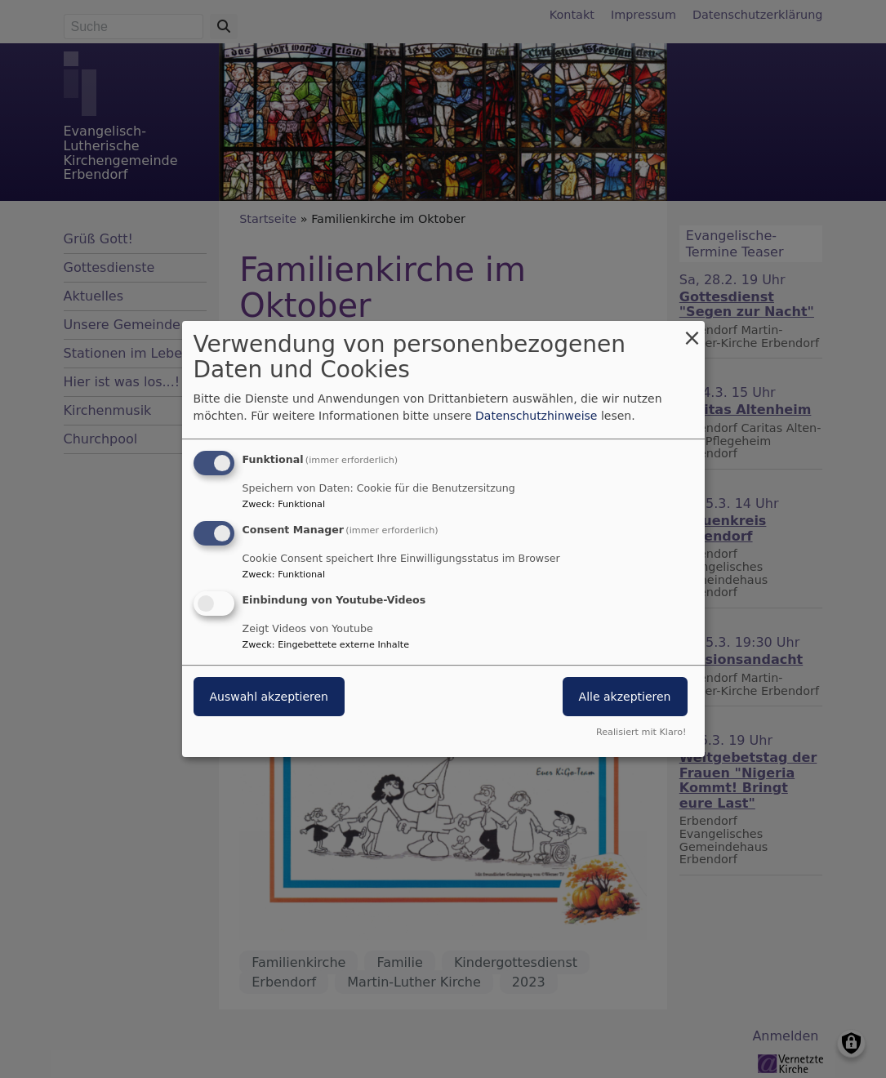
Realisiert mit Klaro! (641, 732)
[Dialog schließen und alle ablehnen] (692, 331)
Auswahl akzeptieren (269, 696)
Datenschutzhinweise (536, 415)
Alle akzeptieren (625, 696)
